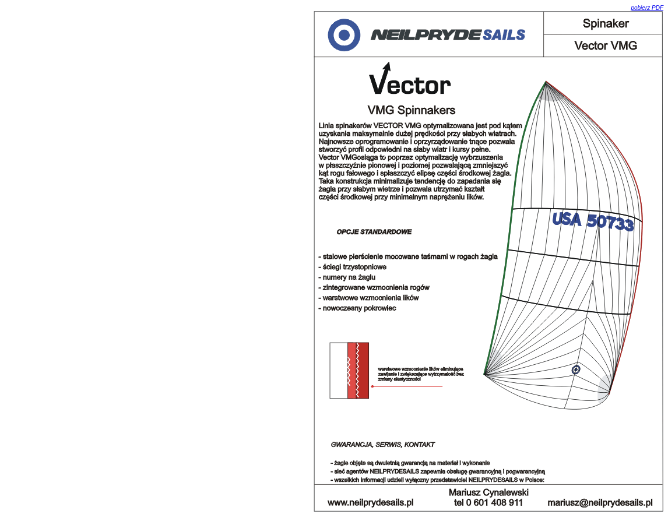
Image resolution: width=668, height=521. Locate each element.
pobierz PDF (647, 8)
